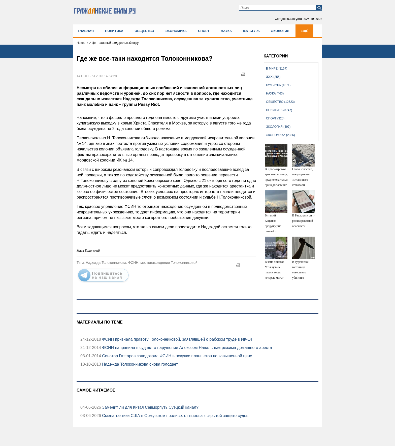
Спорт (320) (275, 118)
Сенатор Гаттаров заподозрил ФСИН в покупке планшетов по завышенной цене (176, 356)
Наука (226, 31)
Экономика (176, 31)
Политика (114, 31)
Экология (280, 31)
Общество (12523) (280, 102)
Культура (251, 31)
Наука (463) (275, 93)
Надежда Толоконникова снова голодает (139, 364)
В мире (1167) (276, 68)
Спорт (203, 31)
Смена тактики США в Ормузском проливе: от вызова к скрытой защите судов (174, 415)
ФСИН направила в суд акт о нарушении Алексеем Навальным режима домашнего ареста (186, 347)
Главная (86, 31)
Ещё (304, 31)
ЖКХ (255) (273, 77)
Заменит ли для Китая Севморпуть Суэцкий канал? (150, 407)
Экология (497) (278, 127)
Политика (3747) (279, 110)
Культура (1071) (278, 85)
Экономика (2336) (280, 135)
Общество (144, 31)
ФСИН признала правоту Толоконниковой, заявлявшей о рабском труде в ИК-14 (176, 339)
